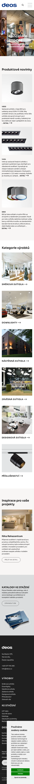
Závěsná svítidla (12, 399)
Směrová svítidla (13, 284)
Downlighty (9, 322)
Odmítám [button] (20, 773)
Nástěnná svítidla (13, 361)
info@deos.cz (7, 669)
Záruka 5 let (6, 741)
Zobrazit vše (6, 699)
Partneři (5, 736)
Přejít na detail (11, 560)
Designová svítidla (14, 437)
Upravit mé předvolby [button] (20, 777)
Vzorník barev (7, 714)
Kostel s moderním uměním (15, 46)
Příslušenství (10, 476)
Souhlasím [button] (20, 770)
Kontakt (5, 738)
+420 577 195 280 (8, 666)
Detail (6, 123)
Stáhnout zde (10, 603)
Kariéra (4, 733)
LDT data (5, 711)
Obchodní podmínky (9, 719)
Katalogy (5, 716)
